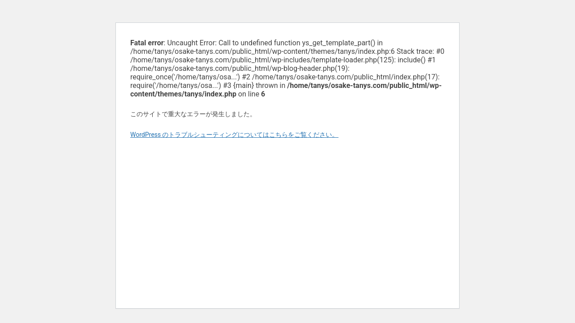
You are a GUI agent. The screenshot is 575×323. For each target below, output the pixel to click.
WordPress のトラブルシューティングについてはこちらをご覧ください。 (234, 134)
